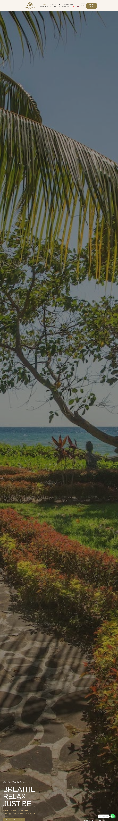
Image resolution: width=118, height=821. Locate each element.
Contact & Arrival (55, 6)
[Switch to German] (71, 7)
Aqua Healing (61, 4)
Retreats (48, 5)
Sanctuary (75, 5)
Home (38, 4)
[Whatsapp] (112, 816)
